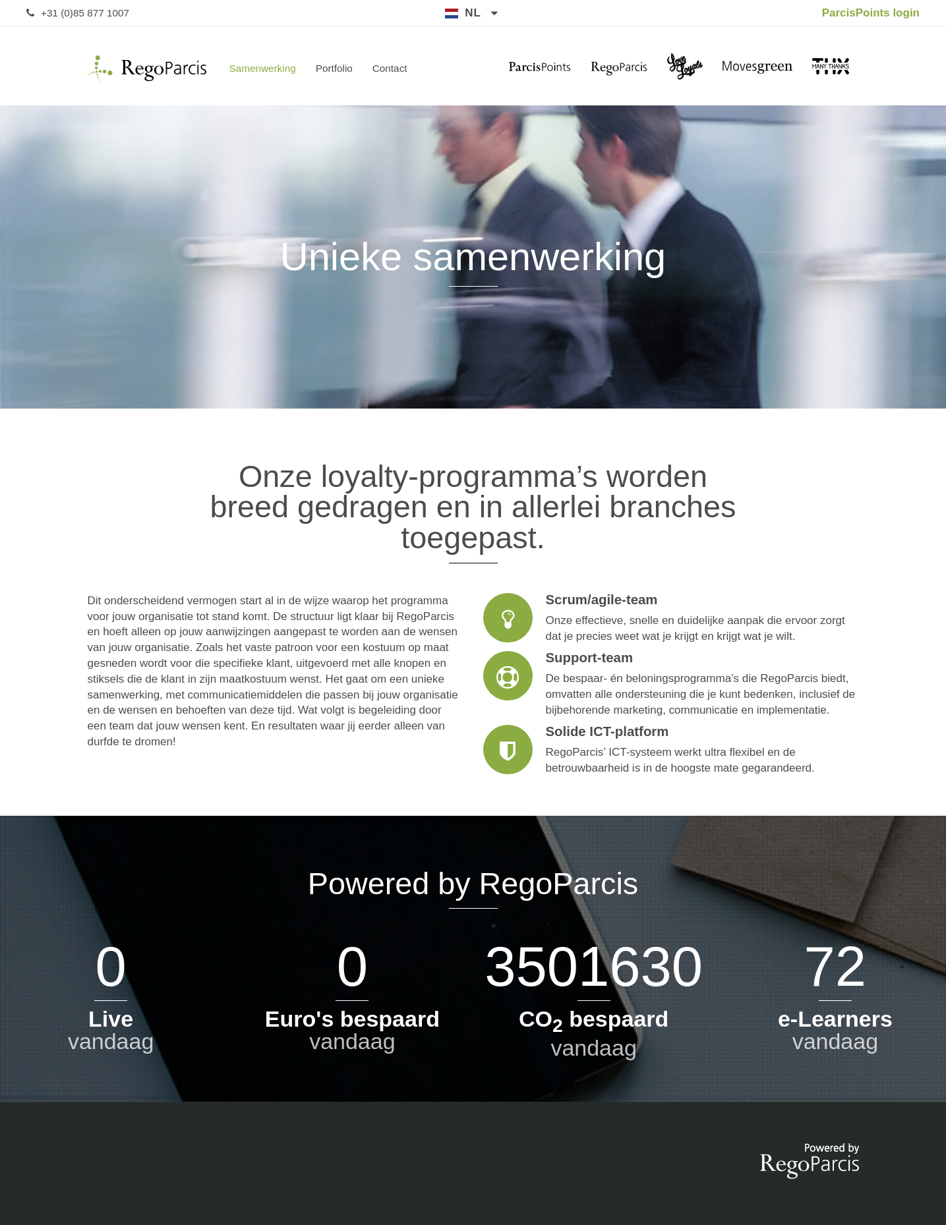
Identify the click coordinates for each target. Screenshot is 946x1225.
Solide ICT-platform (671, 750)
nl (473, 13)
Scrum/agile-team (671, 618)
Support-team (671, 684)
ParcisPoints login (871, 13)
